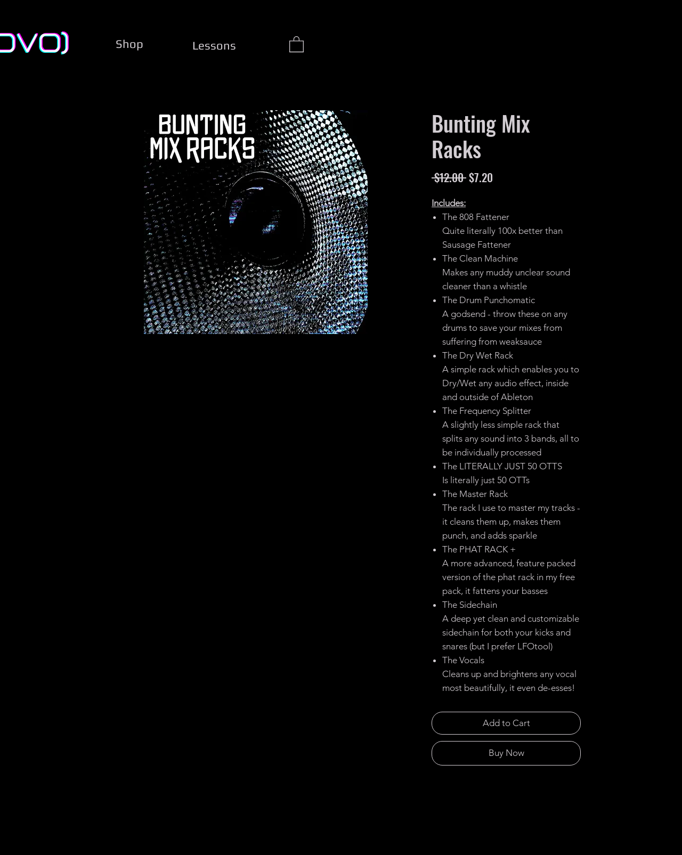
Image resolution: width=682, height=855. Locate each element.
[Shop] (129, 44)
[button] (296, 43)
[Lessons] (214, 45)
